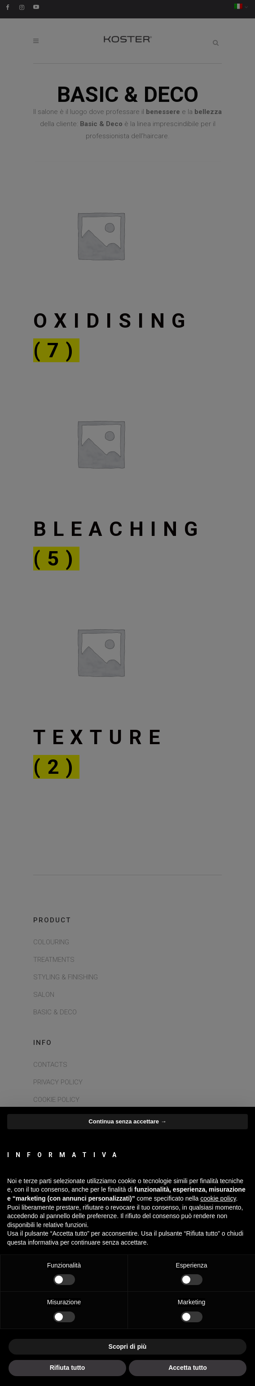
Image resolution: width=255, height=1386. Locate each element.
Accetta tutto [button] (187, 1367)
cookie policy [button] (218, 1198)
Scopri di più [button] (128, 1346)
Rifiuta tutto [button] (67, 1367)
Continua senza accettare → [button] (127, 1121)
